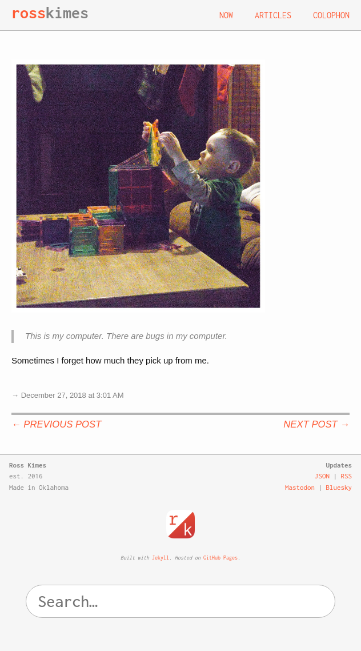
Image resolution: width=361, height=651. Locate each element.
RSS (346, 476)
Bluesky (339, 487)
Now (226, 15)
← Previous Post (56, 424)
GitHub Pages (220, 557)
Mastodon (300, 487)
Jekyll (160, 557)
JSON (322, 476)
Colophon (331, 15)
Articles (273, 15)
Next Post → (316, 424)
